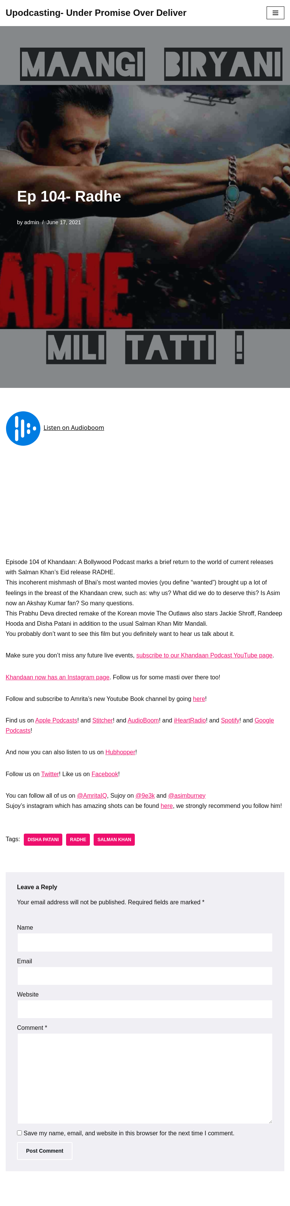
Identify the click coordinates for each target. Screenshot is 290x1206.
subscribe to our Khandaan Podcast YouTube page (204, 655)
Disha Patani (43, 839)
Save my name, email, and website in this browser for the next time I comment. (128, 1133)
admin (31, 222)
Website (28, 994)
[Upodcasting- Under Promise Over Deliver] (96, 13)
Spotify (230, 720)
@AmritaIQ (92, 795)
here (199, 699)
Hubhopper (120, 752)
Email (24, 961)
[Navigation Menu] (275, 12)
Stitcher (103, 720)
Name (25, 927)
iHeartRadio (190, 720)
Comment (32, 1028)
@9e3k (145, 795)
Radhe (78, 839)
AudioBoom (143, 720)
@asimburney (186, 795)
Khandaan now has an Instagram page (58, 677)
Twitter (50, 774)
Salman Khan (114, 839)
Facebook (104, 774)
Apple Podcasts (56, 720)
